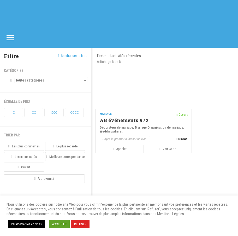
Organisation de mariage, (165, 127)
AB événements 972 (124, 120)
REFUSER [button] (80, 224)
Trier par (12, 135)
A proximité (44, 178)
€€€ (54, 112)
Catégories (13, 70)
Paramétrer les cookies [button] (26, 224)
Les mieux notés (24, 157)
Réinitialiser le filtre (72, 56)
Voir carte (167, 149)
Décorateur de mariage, (117, 127)
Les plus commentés (24, 146)
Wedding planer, (111, 131)
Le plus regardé (65, 146)
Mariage (141, 127)
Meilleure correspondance (65, 157)
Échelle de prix (17, 101)
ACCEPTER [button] (59, 224)
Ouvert (23, 167)
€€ (34, 112)
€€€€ (74, 112)
